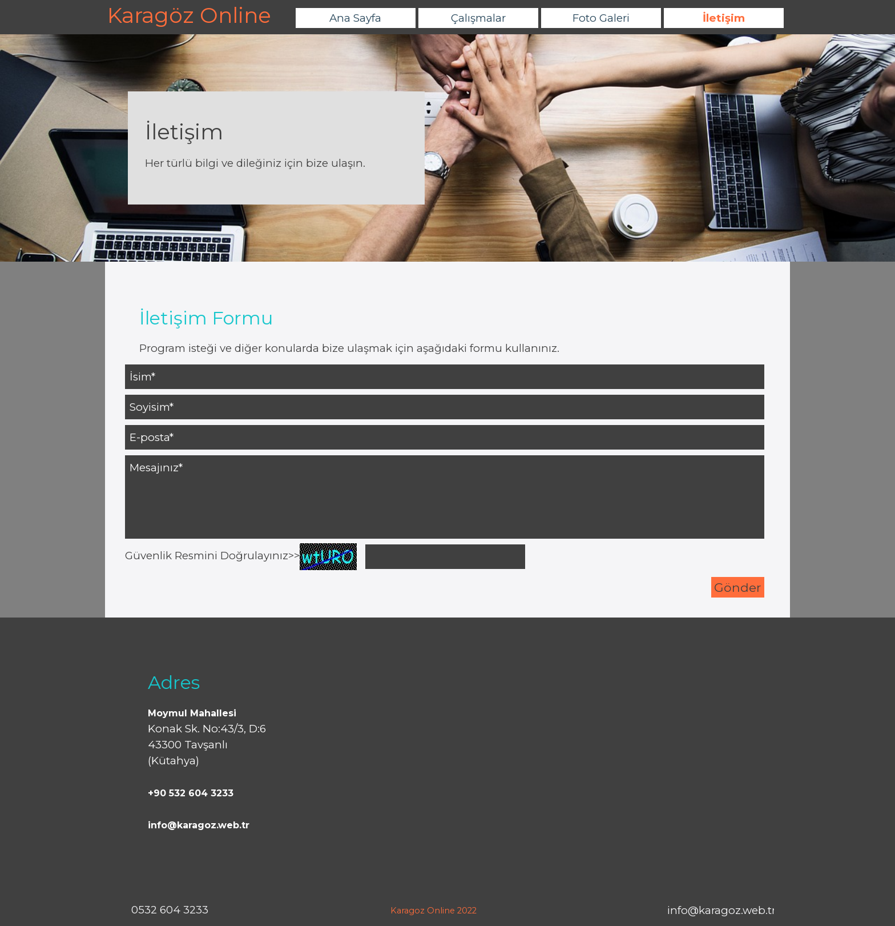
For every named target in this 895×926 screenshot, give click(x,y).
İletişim (724, 18)
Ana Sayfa (355, 18)
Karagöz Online (189, 15)
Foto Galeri (601, 18)
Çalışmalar (478, 18)
